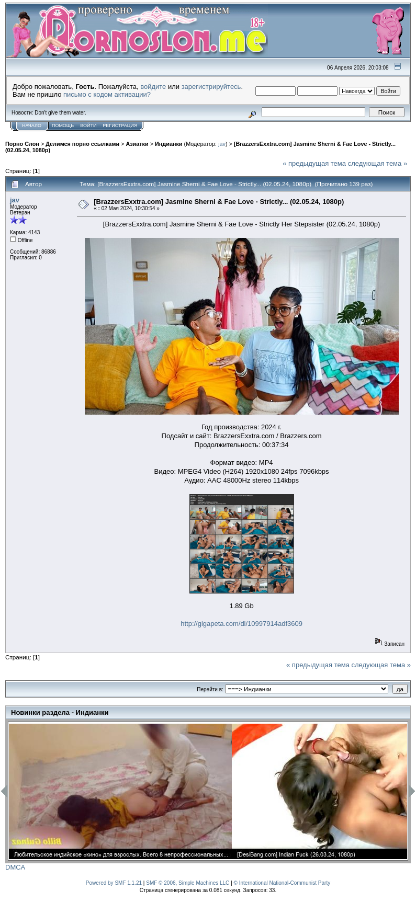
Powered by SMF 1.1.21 (114, 883)
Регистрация (120, 125)
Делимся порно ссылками (82, 144)
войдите (153, 86)
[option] (120, 791)
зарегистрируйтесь (211, 86)
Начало (31, 125)
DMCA (15, 867)
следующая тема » (378, 163)
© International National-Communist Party (282, 883)
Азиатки (137, 144)
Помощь (63, 125)
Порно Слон (22, 144)
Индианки (169, 144)
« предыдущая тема (314, 163)
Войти (88, 125)
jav (222, 144)
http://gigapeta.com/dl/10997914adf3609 (241, 623)
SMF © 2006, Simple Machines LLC (187, 883)
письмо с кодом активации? (107, 94)
